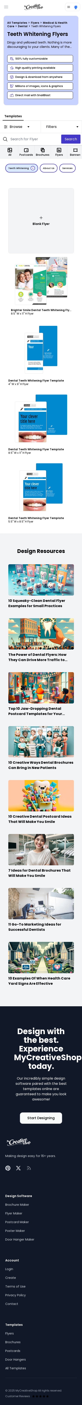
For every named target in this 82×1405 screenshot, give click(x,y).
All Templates (17, 23)
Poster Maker (15, 1231)
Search (71, 139)
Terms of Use (15, 1286)
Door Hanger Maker (19, 1239)
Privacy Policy (15, 1295)
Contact (11, 1304)
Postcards (12, 1351)
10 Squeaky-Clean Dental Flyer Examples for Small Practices (36, 603)
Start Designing (41, 1117)
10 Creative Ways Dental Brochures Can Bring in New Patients (40, 765)
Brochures (13, 1342)
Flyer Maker (13, 1213)
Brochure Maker (17, 1204)
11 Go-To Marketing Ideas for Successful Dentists (34, 927)
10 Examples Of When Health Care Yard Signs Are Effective (39, 981)
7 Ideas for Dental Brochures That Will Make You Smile (39, 873)
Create (10, 1278)
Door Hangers (15, 1359)
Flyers (35, 23)
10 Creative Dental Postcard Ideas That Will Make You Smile (40, 819)
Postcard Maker (17, 1222)
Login (9, 1269)
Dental (23, 26)
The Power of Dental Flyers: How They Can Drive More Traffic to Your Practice (37, 660)
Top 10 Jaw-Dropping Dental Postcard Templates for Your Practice (35, 714)
